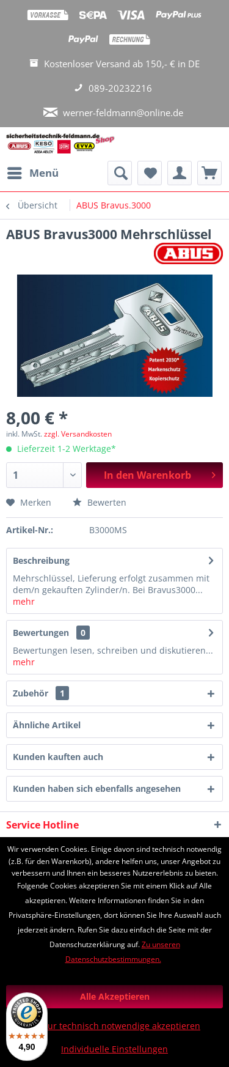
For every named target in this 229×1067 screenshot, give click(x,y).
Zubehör (41, 693)
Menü (33, 171)
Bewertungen (41, 632)
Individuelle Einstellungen (114, 1049)
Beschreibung (41, 560)
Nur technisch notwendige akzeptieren (120, 1026)
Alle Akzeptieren (115, 996)
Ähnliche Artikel (47, 725)
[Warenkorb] (209, 173)
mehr (24, 601)
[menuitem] (32, 173)
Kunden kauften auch (58, 756)
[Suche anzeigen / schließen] (119, 173)
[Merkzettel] (149, 173)
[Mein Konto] (179, 173)
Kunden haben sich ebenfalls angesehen (97, 788)
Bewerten (99, 502)
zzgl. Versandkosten (78, 434)
